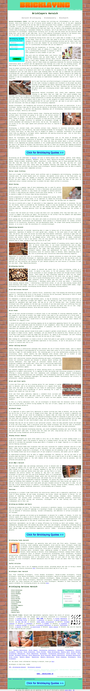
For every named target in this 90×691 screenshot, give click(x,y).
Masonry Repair (25, 657)
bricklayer (43, 50)
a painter (18, 627)
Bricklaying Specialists (17, 653)
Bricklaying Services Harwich (23, 587)
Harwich (34, 158)
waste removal (53, 627)
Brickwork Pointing (21, 655)
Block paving (13, 187)
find (14, 574)
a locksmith (28, 623)
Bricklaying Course (48, 278)
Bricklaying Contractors (48, 650)
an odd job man (21, 622)
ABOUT (67, 9)
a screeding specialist (43, 625)
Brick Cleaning (61, 657)
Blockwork (61, 650)
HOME (59, 9)
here (47, 583)
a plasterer (40, 620)
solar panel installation (45, 622)
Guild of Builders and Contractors (32, 144)
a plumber (45, 623)
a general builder (21, 625)
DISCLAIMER (77, 9)
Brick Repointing (32, 653)
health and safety (48, 84)
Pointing (19, 652)
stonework (61, 555)
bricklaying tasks (28, 557)
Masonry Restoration (20, 650)
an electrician (35, 627)
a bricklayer (63, 616)
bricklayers (18, 105)
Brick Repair (33, 650)
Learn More (68, 690)
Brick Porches (41, 652)
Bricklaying (12, 158)
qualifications (66, 97)
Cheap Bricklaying (53, 652)
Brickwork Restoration (73, 655)
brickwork (35, 65)
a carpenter (63, 623)
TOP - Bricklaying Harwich (17, 667)
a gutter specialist (60, 620)
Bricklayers (72, 657)
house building (20, 494)
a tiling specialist (60, 618)
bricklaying (23, 113)
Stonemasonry (70, 650)
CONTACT (72, 9)
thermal (51, 60)
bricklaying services (57, 41)
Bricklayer (43, 653)
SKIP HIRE (40, 618)
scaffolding (63, 625)
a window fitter (21, 618)
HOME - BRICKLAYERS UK (45, 674)
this (34, 568)
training (34, 94)
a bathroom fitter (21, 620)
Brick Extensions (29, 652)
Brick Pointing (45, 655)
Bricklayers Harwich (34, 667)
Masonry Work (65, 652)
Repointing (35, 657)
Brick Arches (13, 657)
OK (73, 690)
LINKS (62, 9)
